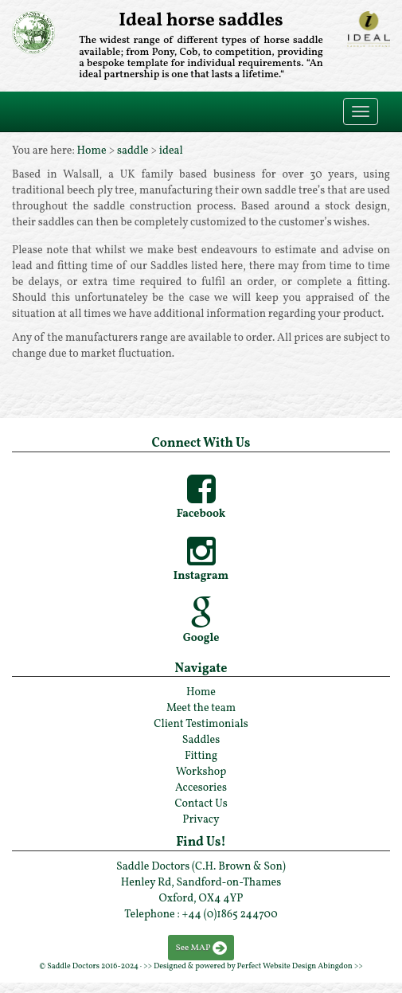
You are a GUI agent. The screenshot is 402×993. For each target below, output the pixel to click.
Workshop (201, 772)
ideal (171, 150)
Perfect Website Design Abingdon (295, 965)
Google (201, 638)
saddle (133, 150)
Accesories (201, 788)
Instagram (201, 576)
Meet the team (201, 708)
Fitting (201, 756)
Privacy (200, 819)
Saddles (201, 740)
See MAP (193, 947)
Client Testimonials (201, 724)
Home (92, 150)
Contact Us (200, 803)
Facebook (201, 514)
